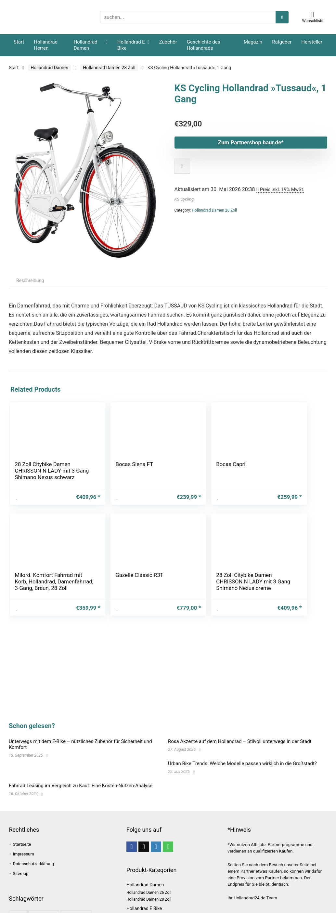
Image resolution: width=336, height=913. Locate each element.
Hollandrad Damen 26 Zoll (148, 892)
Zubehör (168, 42)
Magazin (253, 42)
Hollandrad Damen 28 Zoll (109, 67)
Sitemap (20, 873)
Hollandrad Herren (46, 45)
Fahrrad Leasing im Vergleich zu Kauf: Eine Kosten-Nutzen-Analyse (80, 786)
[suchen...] (282, 17)
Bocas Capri (136, 464)
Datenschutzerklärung (33, 863)
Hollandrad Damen (85, 45)
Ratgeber (281, 42)
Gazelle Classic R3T (242, 467)
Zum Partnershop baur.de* (236, 142)
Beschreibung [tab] (30, 280)
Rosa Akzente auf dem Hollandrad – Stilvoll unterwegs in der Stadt (240, 741)
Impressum (23, 854)
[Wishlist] (312, 14)
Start (19, 42)
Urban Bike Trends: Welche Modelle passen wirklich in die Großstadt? (242, 763)
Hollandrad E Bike (131, 45)
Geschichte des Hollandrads (203, 45)
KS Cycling (184, 199)
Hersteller (311, 42)
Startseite (22, 844)
